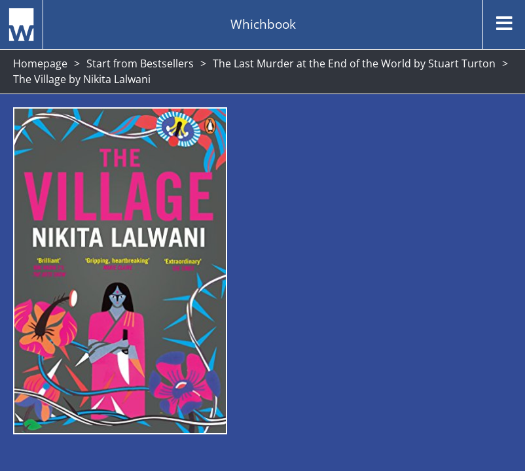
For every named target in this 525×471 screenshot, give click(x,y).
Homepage (40, 63)
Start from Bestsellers (140, 63)
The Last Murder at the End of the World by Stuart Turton (354, 63)
